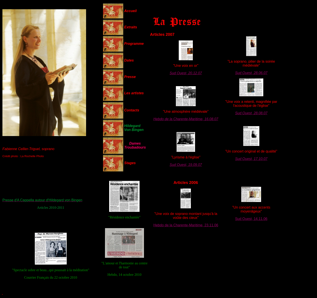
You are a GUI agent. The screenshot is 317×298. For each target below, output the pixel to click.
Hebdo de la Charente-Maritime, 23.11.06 (185, 225)
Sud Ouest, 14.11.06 (251, 219)
